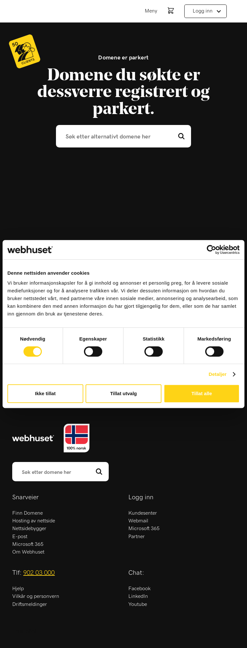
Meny (151, 10)
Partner (136, 536)
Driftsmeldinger (29, 604)
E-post (19, 536)
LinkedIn (138, 596)
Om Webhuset (28, 552)
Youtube (137, 604)
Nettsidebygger (29, 528)
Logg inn (203, 10)
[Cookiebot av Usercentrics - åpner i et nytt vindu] (211, 249)
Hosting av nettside (33, 520)
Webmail (138, 520)
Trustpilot (24, 632)
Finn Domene (27, 513)
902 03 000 (39, 573)
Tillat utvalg (123, 393)
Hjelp (18, 588)
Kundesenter (142, 513)
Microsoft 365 (27, 544)
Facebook (139, 588)
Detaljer (218, 374)
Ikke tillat (45, 393)
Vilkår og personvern (35, 596)
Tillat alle (201, 393)
